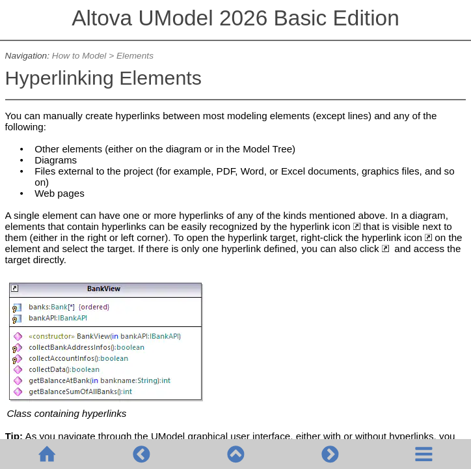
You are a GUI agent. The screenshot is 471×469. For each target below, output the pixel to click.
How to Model (79, 56)
